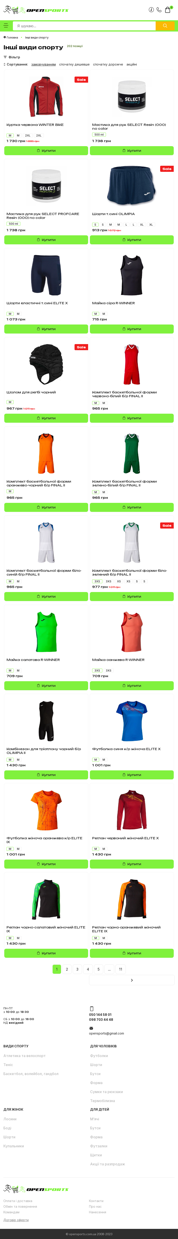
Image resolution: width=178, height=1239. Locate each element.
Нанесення (97, 1212)
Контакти (96, 1201)
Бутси (95, 1073)
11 (120, 969)
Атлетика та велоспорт (24, 1055)
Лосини (9, 1119)
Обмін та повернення (20, 1206)
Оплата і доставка (17, 1201)
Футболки (99, 1055)
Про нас (95, 1206)
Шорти (96, 1064)
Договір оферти (16, 1220)
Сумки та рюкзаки (106, 1091)
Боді (7, 1128)
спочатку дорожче (108, 64)
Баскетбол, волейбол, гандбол (31, 1073)
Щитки (96, 1155)
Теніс (8, 1064)
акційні (131, 64)
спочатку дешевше (74, 64)
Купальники (13, 1146)
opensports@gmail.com (106, 1033)
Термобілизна (102, 1100)
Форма (96, 1082)
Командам (11, 1212)
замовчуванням (43, 64)
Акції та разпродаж (107, 1164)
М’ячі (94, 1119)
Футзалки (98, 1146)
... (109, 969)
